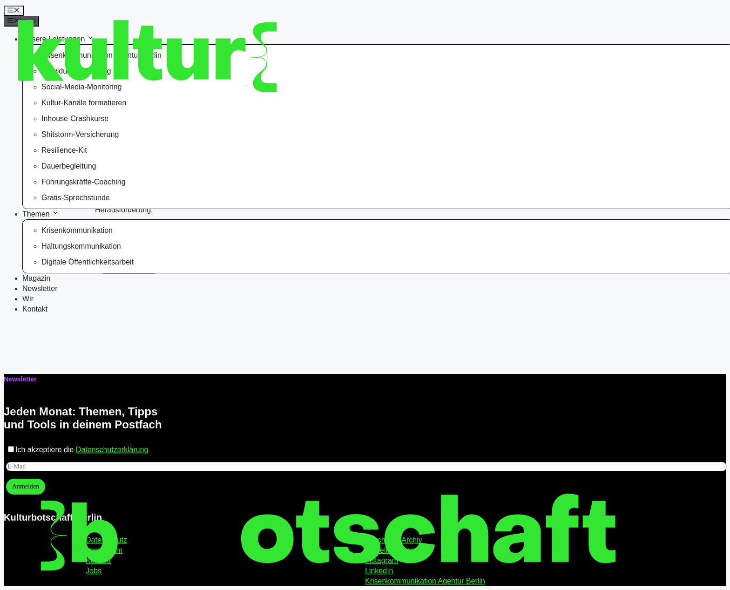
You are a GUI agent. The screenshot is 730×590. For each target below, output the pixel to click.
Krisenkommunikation (77, 230)
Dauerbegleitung (68, 166)
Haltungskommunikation (81, 246)
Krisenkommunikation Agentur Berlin (425, 581)
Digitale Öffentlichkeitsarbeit (87, 262)
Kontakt (34, 309)
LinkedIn (379, 571)
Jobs (93, 571)
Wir (28, 299)
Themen (41, 214)
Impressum (104, 550)
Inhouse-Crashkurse (74, 118)
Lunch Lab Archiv (393, 540)
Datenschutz (106, 540)
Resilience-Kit (64, 150)
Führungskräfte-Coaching (83, 182)
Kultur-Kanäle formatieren (83, 103)
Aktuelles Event (390, 550)
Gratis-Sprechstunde (75, 198)
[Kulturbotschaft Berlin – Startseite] (91, 51)
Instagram (381, 560)
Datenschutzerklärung (112, 450)
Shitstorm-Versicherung (80, 134)
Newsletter (40, 288)
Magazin (36, 278)
